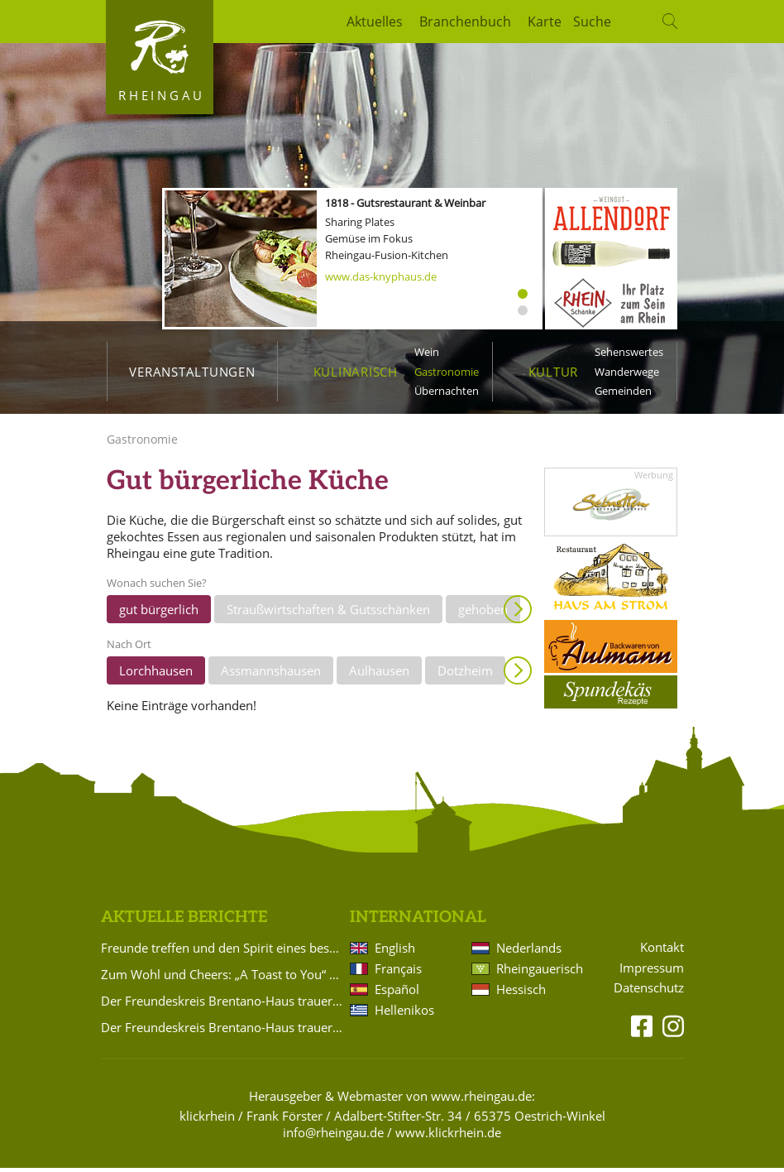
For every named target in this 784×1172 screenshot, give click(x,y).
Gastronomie (446, 371)
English (395, 952)
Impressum (651, 972)
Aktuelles (375, 21)
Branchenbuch (465, 21)
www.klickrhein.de (448, 1137)
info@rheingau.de (333, 1137)
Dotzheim (465, 674)
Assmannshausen (271, 674)
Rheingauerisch (538, 973)
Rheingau (161, 95)
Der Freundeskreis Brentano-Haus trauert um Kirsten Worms (222, 1032)
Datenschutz (649, 993)
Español (397, 994)
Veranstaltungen (192, 371)
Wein (426, 351)
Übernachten (446, 390)
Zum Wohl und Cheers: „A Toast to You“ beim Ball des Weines (222, 979)
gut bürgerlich (158, 613)
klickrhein (207, 1120)
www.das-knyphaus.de (381, 276)
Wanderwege (627, 371)
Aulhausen (379, 674)
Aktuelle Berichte (184, 921)
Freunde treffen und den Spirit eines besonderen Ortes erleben (222, 952)
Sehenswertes (629, 351)
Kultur (553, 371)
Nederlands (529, 952)
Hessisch (521, 994)
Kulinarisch (355, 371)
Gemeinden (623, 390)
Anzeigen (518, 613)
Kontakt (662, 951)
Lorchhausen (156, 674)
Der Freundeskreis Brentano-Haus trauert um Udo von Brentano (222, 1005)
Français (398, 973)
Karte (545, 21)
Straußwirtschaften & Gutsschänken (328, 613)
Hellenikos (404, 1014)
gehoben (483, 613)
